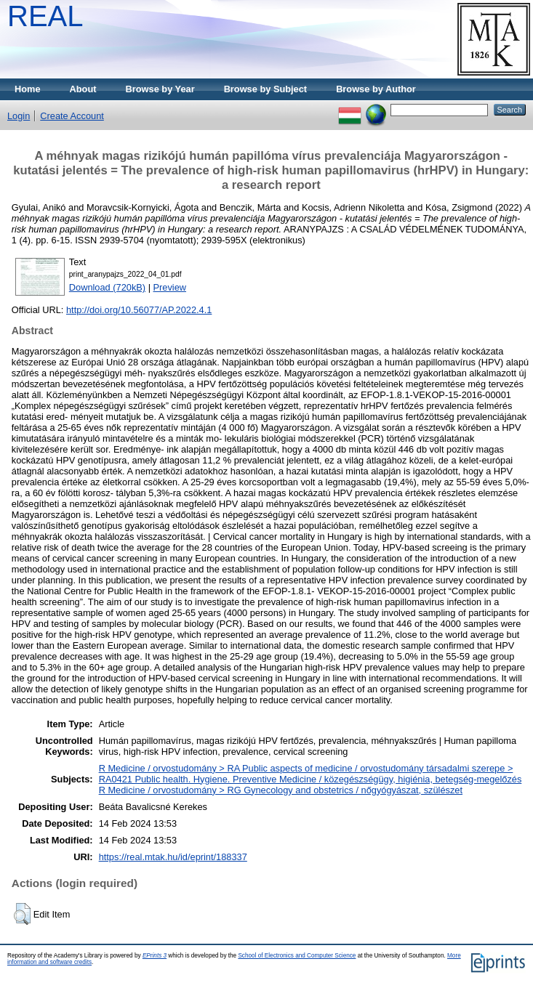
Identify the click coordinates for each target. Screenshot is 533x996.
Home (28, 89)
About (83, 89)
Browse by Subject (266, 89)
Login (18, 115)
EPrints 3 (155, 955)
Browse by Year (160, 89)
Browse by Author (376, 89)
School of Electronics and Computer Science (297, 955)
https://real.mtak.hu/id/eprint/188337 (173, 856)
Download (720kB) (107, 287)
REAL (45, 16)
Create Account (72, 115)
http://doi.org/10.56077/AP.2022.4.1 (139, 309)
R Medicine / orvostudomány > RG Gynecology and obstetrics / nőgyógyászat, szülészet (280, 790)
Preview (170, 287)
